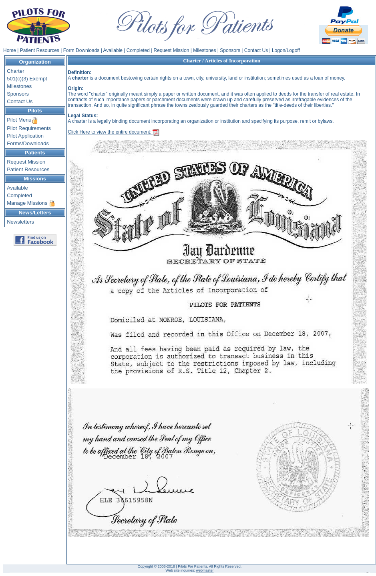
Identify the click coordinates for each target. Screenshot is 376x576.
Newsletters (20, 222)
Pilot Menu (19, 120)
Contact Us (256, 50)
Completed (138, 50)
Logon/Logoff (286, 50)
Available (113, 50)
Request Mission (171, 50)
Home (9, 50)
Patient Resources (39, 50)
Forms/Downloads (28, 143)
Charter (15, 71)
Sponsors (230, 50)
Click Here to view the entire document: (113, 132)
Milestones (204, 50)
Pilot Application (25, 136)
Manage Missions (27, 203)
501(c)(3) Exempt (27, 79)
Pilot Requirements (29, 128)
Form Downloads (81, 50)
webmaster (204, 570)
